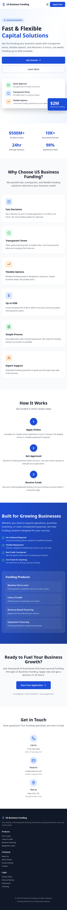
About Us (5, 856)
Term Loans (6, 836)
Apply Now (57, 4)
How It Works (7, 859)
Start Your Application (33, 685)
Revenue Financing (9, 842)
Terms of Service (8, 880)
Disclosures (6, 883)
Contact (5, 866)
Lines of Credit (7, 839)
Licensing (5, 886)
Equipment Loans (8, 846)
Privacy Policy (7, 877)
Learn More (33, 69)
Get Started (33, 60)
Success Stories (7, 863)
